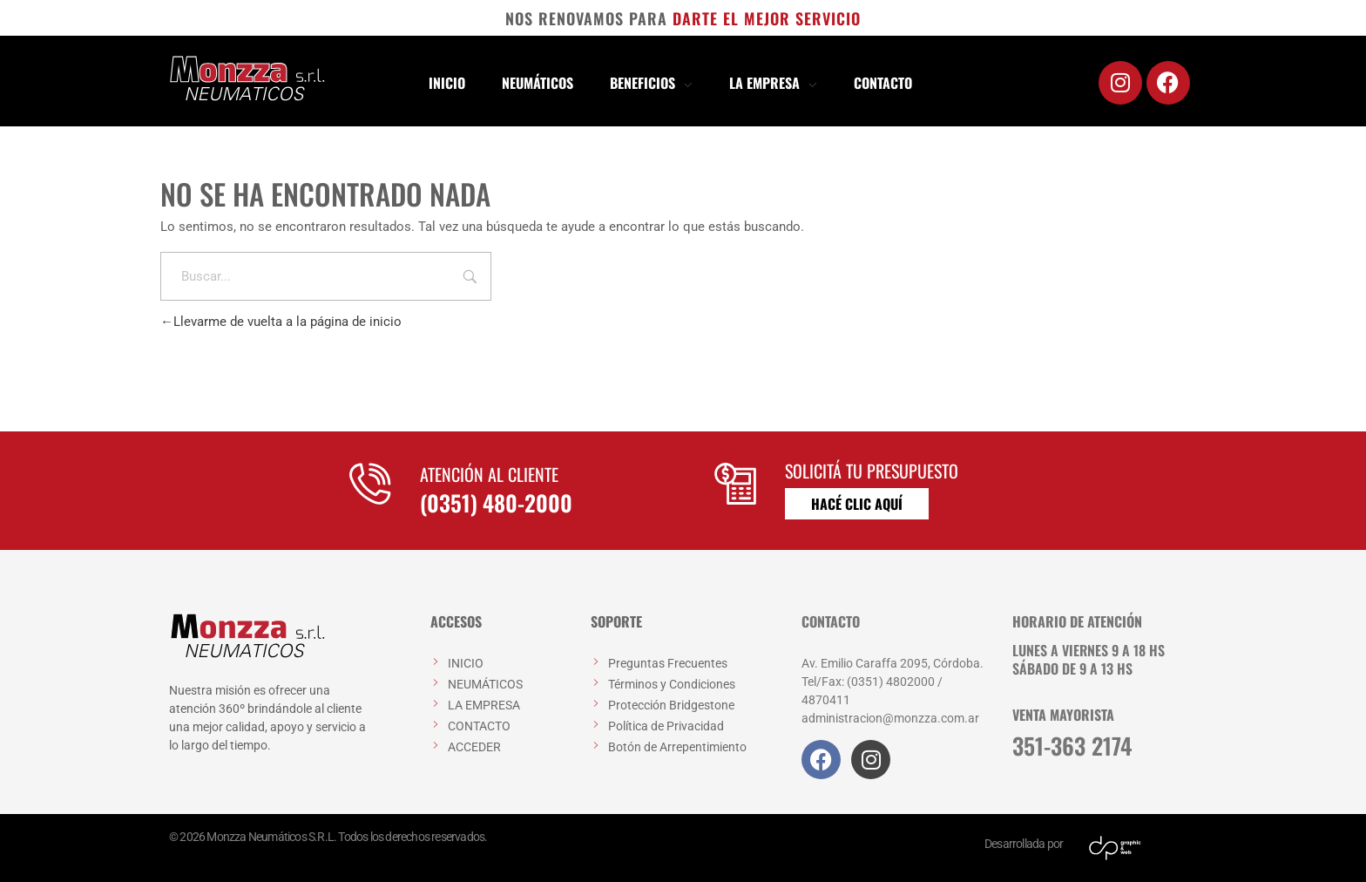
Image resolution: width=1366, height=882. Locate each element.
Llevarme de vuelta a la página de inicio (281, 321)
